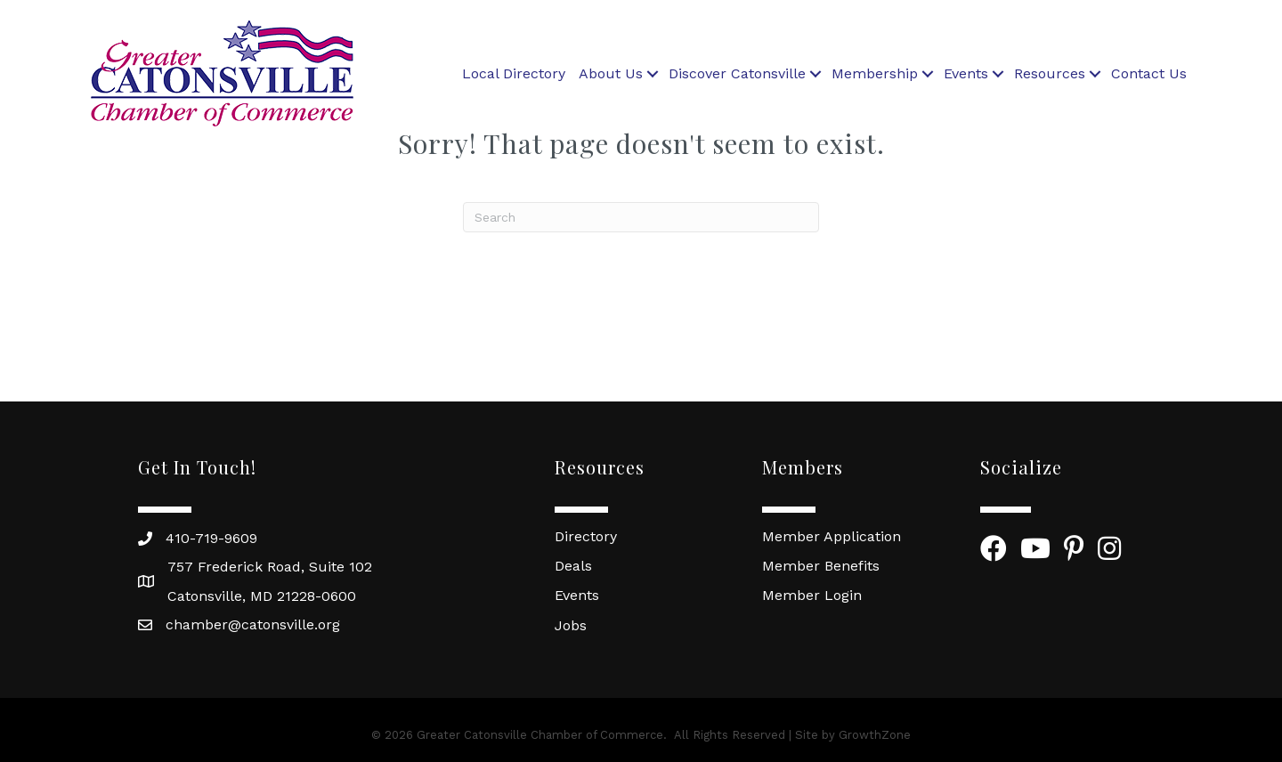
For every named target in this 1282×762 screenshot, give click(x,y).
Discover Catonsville (737, 73)
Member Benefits (821, 565)
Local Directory (513, 73)
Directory (586, 536)
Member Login (812, 595)
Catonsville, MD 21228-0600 (261, 596)
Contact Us (1149, 73)
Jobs (571, 625)
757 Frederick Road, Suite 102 (269, 566)
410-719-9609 (211, 538)
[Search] (641, 217)
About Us (611, 73)
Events (966, 73)
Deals (573, 565)
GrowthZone (875, 735)
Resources (1049, 73)
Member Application (831, 536)
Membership (875, 73)
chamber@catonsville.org (253, 624)
